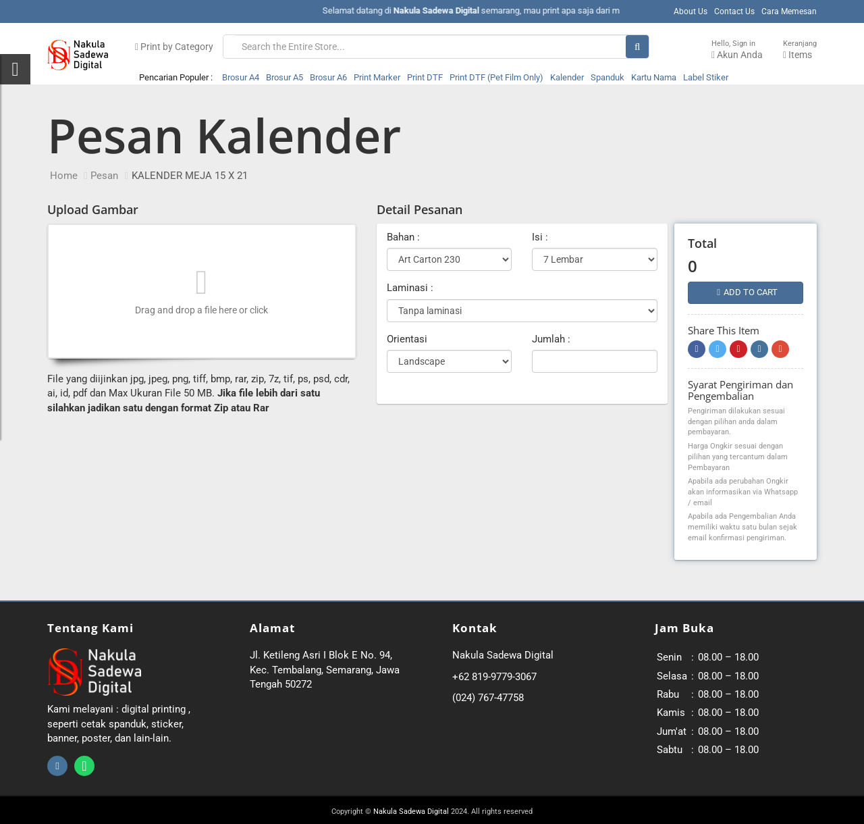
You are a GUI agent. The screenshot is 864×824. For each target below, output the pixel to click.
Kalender (567, 77)
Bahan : (403, 237)
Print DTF (425, 77)
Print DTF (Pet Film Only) (496, 77)
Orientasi (407, 339)
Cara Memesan (789, 11)
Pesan (104, 176)
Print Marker (377, 77)
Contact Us (734, 11)
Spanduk (607, 77)
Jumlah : (551, 339)
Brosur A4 (240, 77)
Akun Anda (737, 49)
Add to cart (747, 292)
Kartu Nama (653, 77)
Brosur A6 (328, 77)
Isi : (540, 237)
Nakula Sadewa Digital (411, 811)
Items (800, 49)
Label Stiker (705, 77)
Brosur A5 (284, 77)
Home (64, 176)
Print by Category (174, 46)
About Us (690, 11)
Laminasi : (410, 288)
